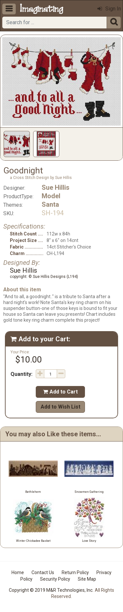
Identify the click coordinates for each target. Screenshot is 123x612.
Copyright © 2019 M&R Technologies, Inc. (51, 590)
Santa (50, 204)
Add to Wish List (60, 407)
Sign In (109, 9)
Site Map (87, 579)
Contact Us (42, 572)
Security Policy (55, 579)
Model (51, 196)
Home (17, 572)
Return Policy (75, 572)
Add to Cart (60, 392)
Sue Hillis (56, 187)
